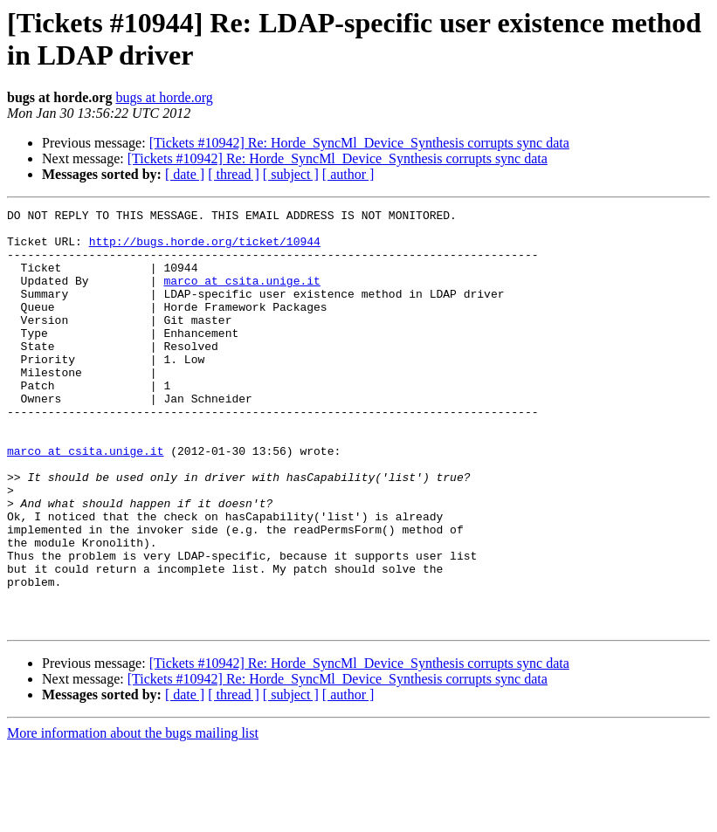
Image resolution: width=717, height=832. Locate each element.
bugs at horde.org (163, 97)
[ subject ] (291, 174)
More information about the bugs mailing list (133, 816)
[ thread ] (233, 174)
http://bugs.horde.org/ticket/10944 (205, 249)
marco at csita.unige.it (241, 296)
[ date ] (184, 174)
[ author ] (348, 174)
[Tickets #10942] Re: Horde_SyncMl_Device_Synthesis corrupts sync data (359, 142)
